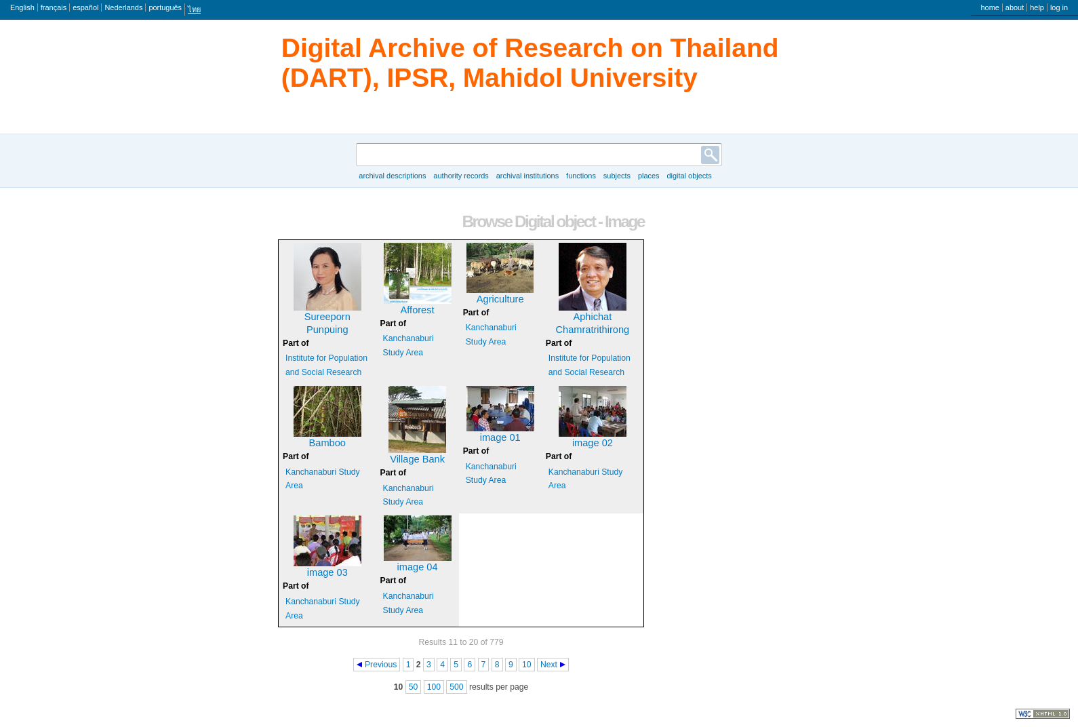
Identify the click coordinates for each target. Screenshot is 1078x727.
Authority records (460, 176)
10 (527, 664)
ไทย (194, 9)
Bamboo (327, 442)
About (1014, 7)
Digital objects (688, 176)
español (85, 7)
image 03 (327, 572)
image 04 (417, 567)
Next (548, 664)
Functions (581, 176)
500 (456, 687)
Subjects (617, 176)
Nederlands (123, 7)
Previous (381, 664)
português (165, 7)
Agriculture (500, 299)
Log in (1059, 7)
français (53, 7)
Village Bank (417, 459)
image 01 (500, 437)
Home (989, 7)
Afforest (418, 309)
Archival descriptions (392, 176)
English (22, 7)
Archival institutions (527, 176)
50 (413, 687)
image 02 (592, 442)
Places (649, 176)
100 (434, 687)
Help (1037, 7)
